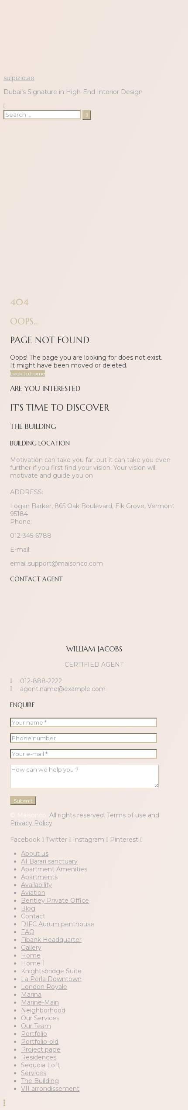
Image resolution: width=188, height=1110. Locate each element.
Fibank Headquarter (51, 940)
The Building (40, 1081)
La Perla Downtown (51, 979)
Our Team (36, 1026)
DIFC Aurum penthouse (57, 924)
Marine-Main (40, 1002)
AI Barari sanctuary (49, 861)
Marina (31, 995)
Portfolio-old (39, 1042)
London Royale (44, 987)
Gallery (31, 947)
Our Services (40, 1018)
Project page (41, 1049)
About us (34, 853)
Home (31, 955)
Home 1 (33, 963)
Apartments (39, 877)
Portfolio (34, 1034)
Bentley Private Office (55, 900)
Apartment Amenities (54, 869)
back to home (27, 373)
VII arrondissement (50, 1089)
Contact (33, 916)
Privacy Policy (31, 823)
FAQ (27, 932)
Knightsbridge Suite (51, 971)
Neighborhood (43, 1010)
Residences (38, 1057)
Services (33, 1073)
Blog (28, 908)
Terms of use (126, 815)
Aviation (33, 893)
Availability (36, 885)
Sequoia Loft (40, 1065)
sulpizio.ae (18, 78)
